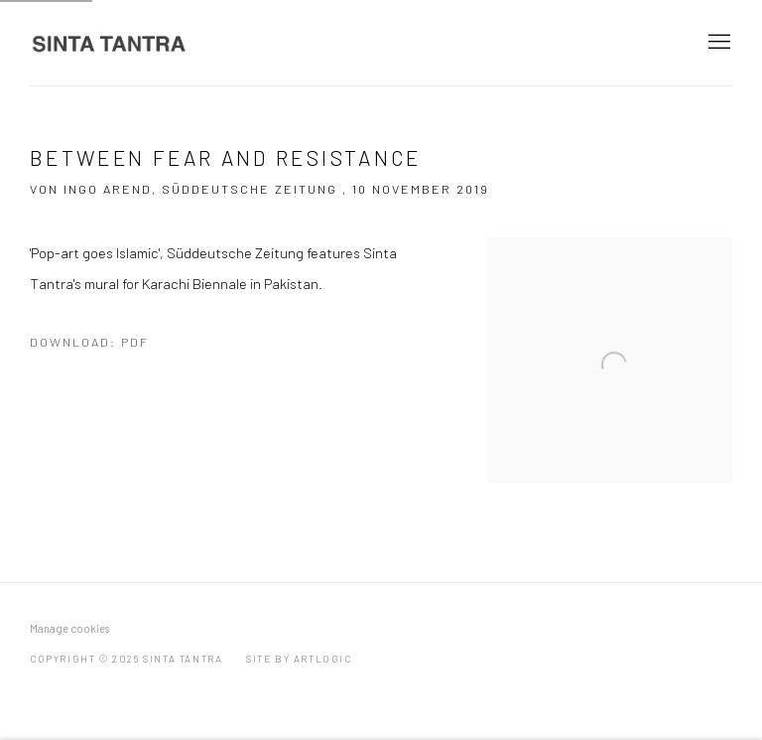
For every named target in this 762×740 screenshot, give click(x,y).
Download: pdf (89, 342)
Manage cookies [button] (69, 628)
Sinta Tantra (109, 42)
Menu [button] (717, 43)
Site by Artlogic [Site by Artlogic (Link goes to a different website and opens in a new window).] (299, 659)
